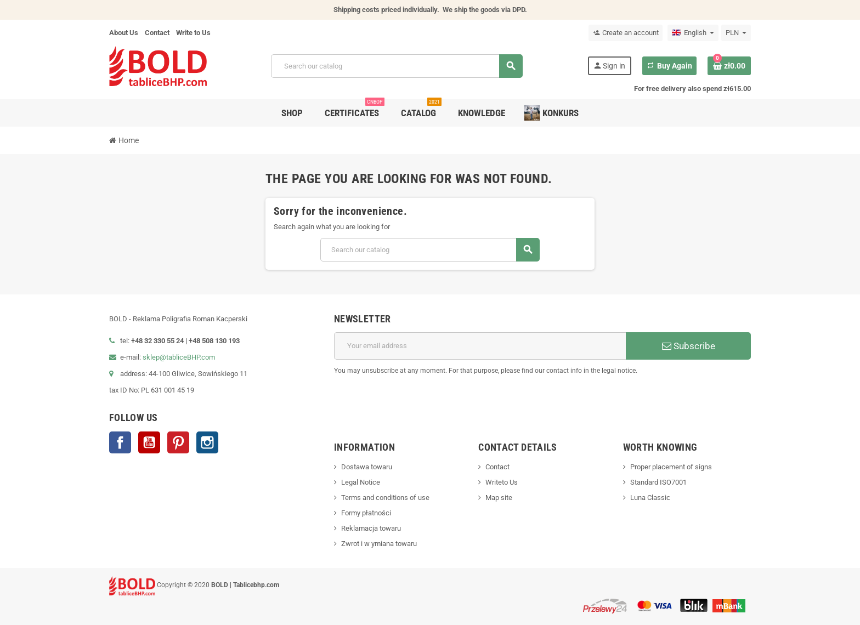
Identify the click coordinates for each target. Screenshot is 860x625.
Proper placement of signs (671, 467)
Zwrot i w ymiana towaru (379, 543)
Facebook (120, 442)
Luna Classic (650, 497)
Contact (157, 33)
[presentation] (667, 404)
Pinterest (178, 442)
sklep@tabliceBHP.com (179, 357)
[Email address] (480, 346)
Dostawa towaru (366, 467)
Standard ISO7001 (658, 482)
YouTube (149, 442)
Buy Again (669, 65)
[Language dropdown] (692, 33)
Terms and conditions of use (385, 497)
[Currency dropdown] (736, 33)
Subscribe (688, 345)
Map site (498, 497)
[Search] (397, 66)
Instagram (207, 442)
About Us (123, 33)
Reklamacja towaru (371, 528)
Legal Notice (360, 482)
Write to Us (193, 33)
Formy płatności (366, 513)
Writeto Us (501, 482)
